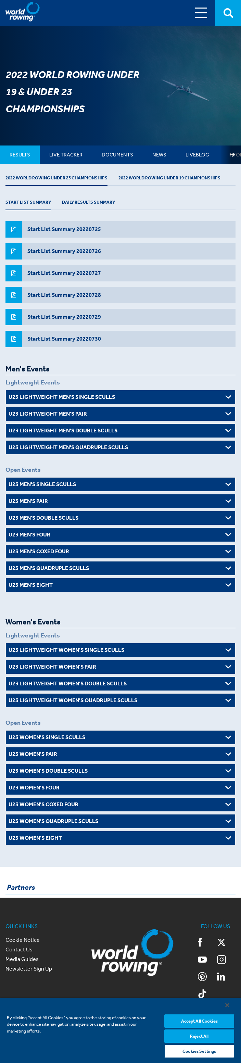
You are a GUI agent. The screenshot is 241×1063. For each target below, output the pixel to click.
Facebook (200, 948)
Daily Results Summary (98, 208)
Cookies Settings (199, 1050)
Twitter (221, 948)
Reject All (199, 1035)
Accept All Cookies (199, 1020)
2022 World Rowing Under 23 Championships (60, 180)
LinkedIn (221, 982)
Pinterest (202, 982)
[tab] (21, 154)
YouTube (202, 965)
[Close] (227, 1005)
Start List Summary (31, 208)
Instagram (221, 965)
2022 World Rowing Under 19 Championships (181, 180)
